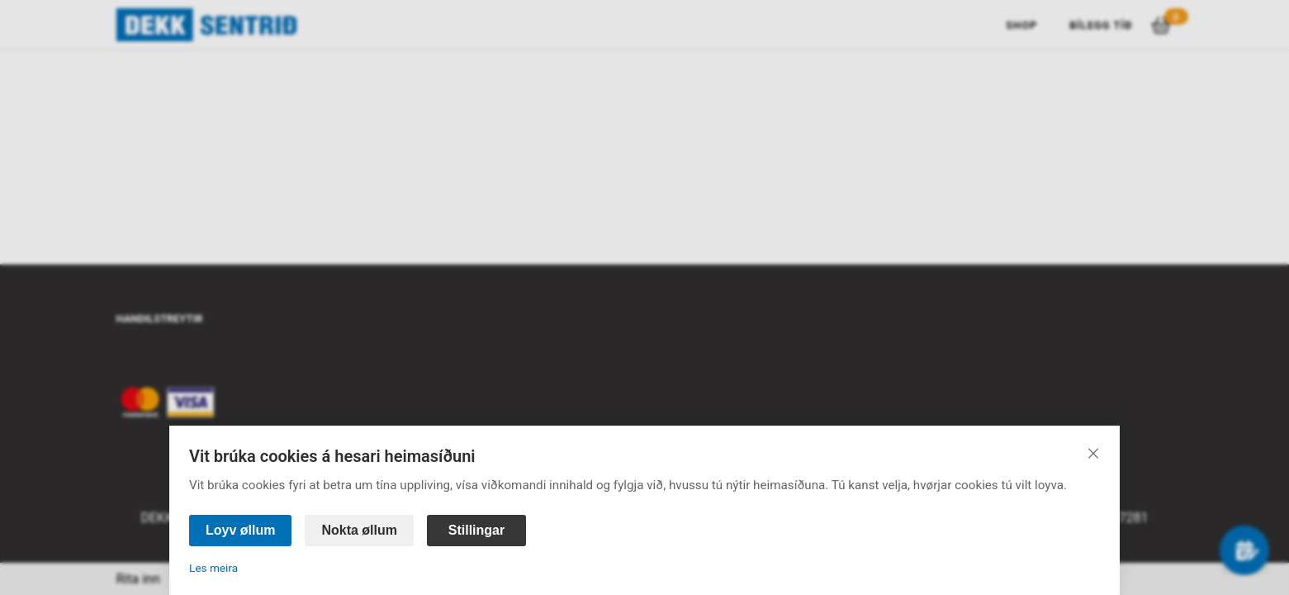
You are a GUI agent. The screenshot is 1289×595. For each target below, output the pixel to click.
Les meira (213, 567)
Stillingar (476, 530)
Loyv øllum (240, 530)
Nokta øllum (359, 530)
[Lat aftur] (1093, 453)
